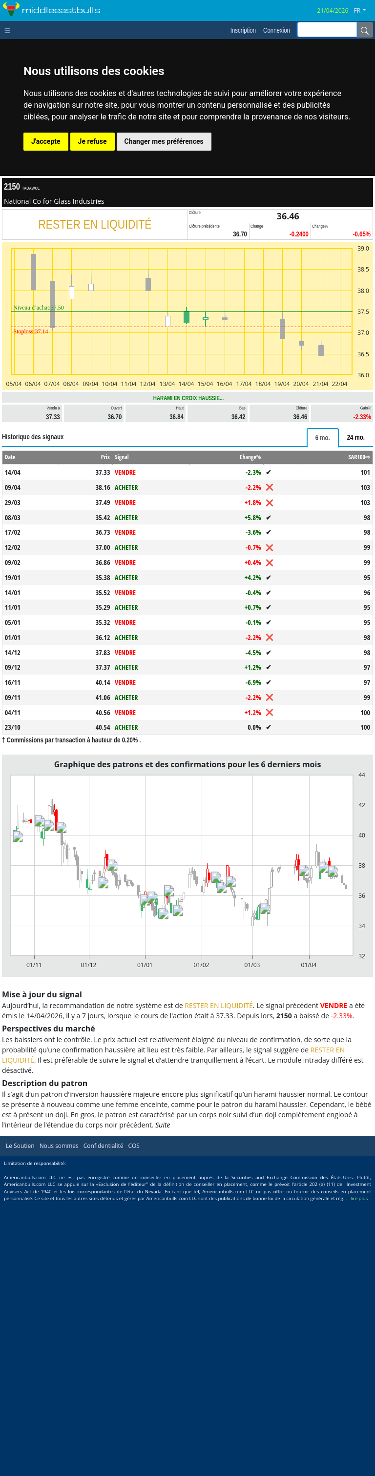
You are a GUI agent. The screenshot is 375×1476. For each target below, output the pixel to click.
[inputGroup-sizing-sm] (327, 29)
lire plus (359, 1198)
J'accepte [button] (46, 141)
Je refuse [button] (92, 141)
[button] (363, 10)
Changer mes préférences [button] (164, 141)
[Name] (364, 30)
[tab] (323, 437)
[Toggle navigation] (9, 30)
